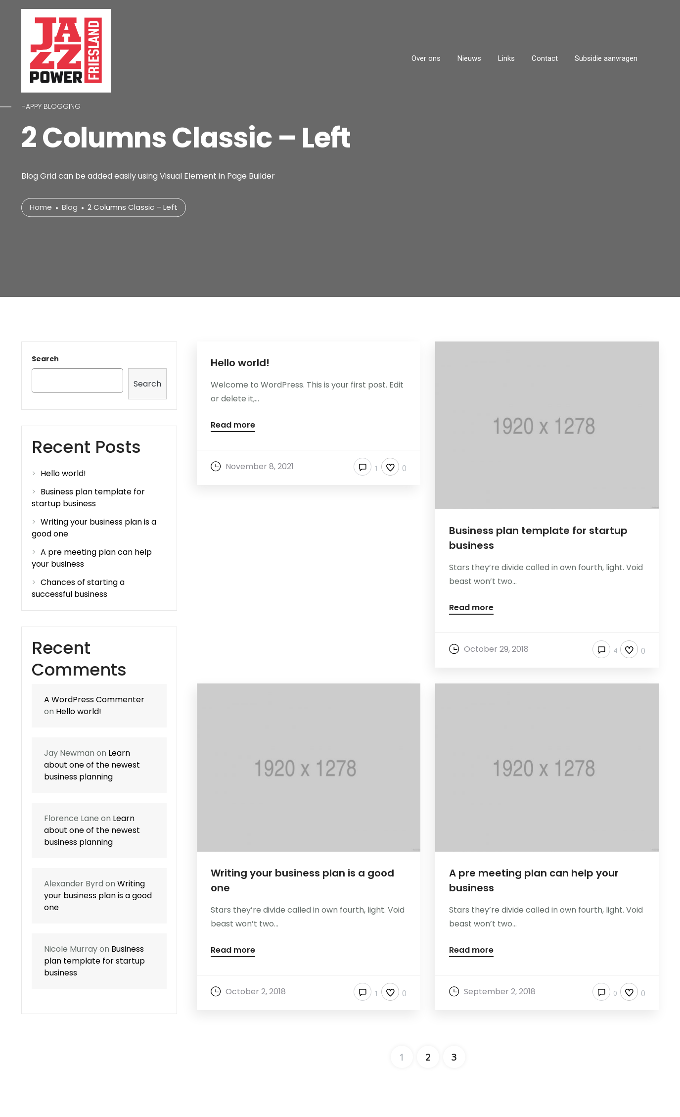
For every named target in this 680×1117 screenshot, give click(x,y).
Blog (70, 207)
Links (506, 58)
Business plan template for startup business (88, 497)
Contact (545, 58)
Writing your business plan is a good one (98, 895)
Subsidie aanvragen (606, 58)
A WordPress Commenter (94, 699)
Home (41, 207)
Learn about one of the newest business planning (92, 764)
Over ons (426, 58)
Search (45, 359)
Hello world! (63, 473)
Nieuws (469, 58)
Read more (233, 426)
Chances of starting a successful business (78, 588)
